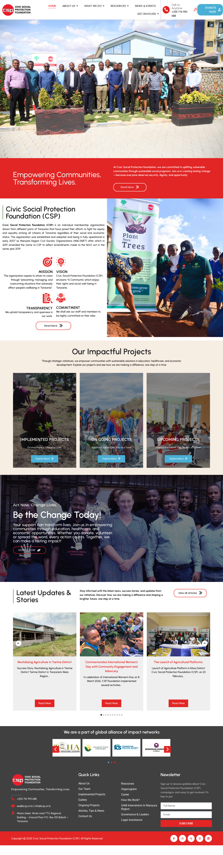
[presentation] (18, 651)
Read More (44, 711)
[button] (101, 722)
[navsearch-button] (195, 9)
